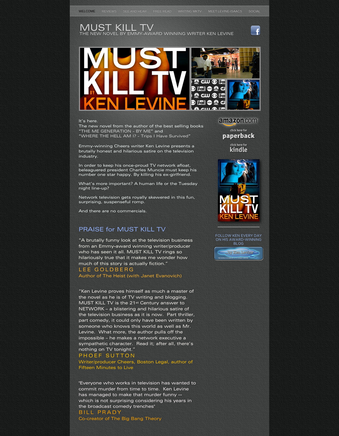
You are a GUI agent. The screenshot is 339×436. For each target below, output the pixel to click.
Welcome (87, 11)
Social (254, 11)
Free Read (162, 11)
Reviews (109, 11)
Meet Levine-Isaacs (225, 11)
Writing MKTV (190, 11)
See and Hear (135, 11)
